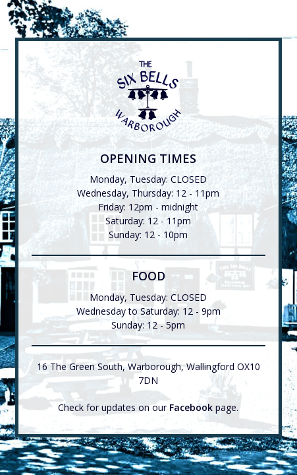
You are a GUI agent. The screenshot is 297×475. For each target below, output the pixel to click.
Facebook (191, 407)
